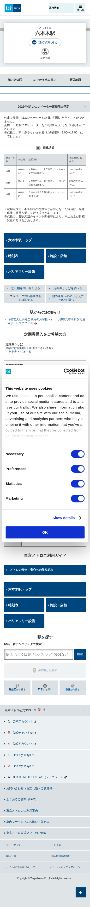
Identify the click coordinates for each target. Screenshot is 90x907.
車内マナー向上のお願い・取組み (27, 822)
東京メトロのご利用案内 (22, 810)
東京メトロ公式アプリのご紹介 (26, 833)
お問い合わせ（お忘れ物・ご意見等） (30, 788)
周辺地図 (70, 77)
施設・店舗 (58, 256)
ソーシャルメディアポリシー (67, 867)
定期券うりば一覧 (19, 352)
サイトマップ (13, 845)
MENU (80, 10)
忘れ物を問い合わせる (25, 288)
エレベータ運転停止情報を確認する (26, 298)
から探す (17, 689)
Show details (64, 518)
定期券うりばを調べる (68, 288)
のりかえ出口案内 (43, 77)
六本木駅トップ (20, 240)
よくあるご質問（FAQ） (22, 799)
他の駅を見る (48, 42)
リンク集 (56, 845)
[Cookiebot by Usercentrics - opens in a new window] (64, 371)
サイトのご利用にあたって (20, 867)
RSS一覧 (11, 856)
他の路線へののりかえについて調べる (68, 298)
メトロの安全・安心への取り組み (31, 569)
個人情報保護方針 (61, 856)
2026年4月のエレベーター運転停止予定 (43, 106)
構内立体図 (11, 77)
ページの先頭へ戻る (81, 892)
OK (45, 532)
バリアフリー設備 (21, 272)
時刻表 (13, 256)
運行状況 (54, 7)
